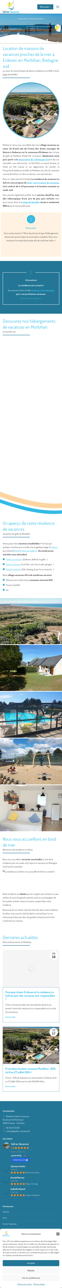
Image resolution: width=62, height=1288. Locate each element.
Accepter (31, 1263)
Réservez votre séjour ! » (31, 298)
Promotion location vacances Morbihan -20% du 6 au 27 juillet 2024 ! (30, 1070)
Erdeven (54, 547)
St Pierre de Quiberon (28, 550)
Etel (15, 550)
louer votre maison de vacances (43, 182)
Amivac (6, 1211)
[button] (58, 1234)
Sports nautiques (13, 564)
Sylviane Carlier (18, 1166)
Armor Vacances (10, 1224)
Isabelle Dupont (18, 1189)
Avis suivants (31, 1198)
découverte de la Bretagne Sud (34, 159)
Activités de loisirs (13, 569)
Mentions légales (39, 1284)
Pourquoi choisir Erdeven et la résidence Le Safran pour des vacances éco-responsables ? (30, 995)
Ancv (5, 1217)
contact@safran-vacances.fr (18, 1131)
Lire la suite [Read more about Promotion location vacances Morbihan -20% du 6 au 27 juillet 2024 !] (11, 1086)
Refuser (31, 1270)
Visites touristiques (14, 559)
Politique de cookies (24, 1284)
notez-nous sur (20, 1159)
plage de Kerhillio (31, 202)
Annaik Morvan (17, 1177)
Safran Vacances (20, 1143)
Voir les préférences (31, 1278)
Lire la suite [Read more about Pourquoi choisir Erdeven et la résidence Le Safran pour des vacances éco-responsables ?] (11, 1017)
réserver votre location (42, 290)
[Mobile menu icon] (57, 6)
